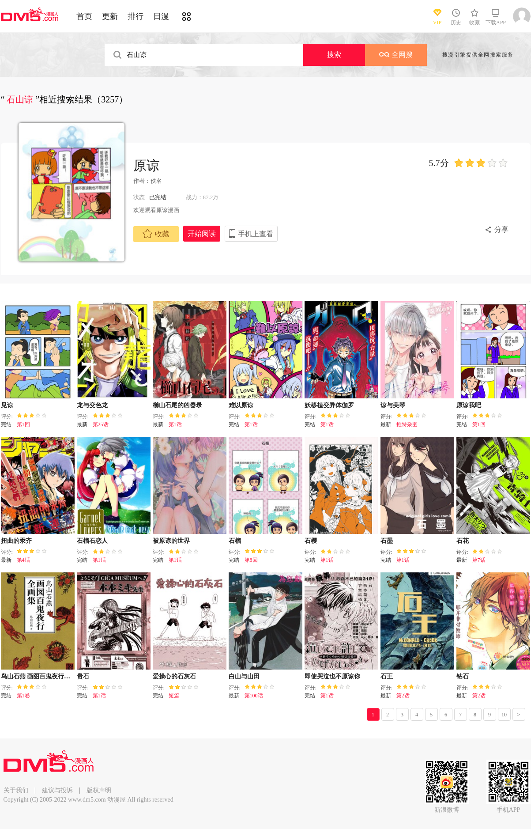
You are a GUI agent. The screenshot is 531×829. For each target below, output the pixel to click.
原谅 (146, 165)
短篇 (174, 696)
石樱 (311, 541)
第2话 (403, 696)
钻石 (462, 676)
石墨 (386, 541)
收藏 (156, 233)
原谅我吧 (468, 405)
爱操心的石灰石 (174, 676)
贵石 (83, 676)
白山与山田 (244, 676)
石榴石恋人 (92, 541)
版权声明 (99, 790)
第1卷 (23, 696)
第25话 (101, 424)
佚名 (156, 181)
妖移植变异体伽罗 (329, 405)
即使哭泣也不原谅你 (332, 676)
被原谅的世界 (171, 541)
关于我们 (16, 790)
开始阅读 (202, 233)
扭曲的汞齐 (16, 541)
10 (504, 715)
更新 (110, 16)
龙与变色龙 (92, 405)
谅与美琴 (392, 405)
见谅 (7, 405)
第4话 (23, 560)
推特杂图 (407, 424)
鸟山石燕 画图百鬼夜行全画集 (42, 676)
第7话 (479, 560)
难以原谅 (241, 405)
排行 (135, 16)
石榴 (235, 541)
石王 (386, 676)
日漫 (161, 16)
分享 (501, 229)
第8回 (251, 560)
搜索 (334, 54)
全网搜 (396, 54)
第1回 (23, 424)
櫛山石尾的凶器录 (177, 405)
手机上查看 (255, 234)
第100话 (254, 696)
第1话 (175, 424)
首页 (84, 16)
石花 (462, 541)
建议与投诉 (57, 790)
